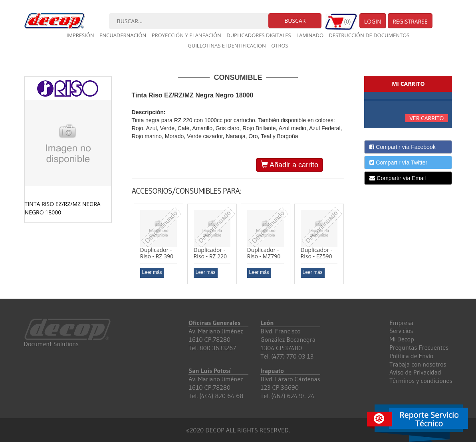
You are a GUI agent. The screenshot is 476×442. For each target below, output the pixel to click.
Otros (279, 45)
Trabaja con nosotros (417, 364)
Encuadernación (122, 35)
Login (372, 21)
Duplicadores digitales (258, 35)
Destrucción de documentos (369, 35)
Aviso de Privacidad (415, 372)
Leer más (152, 272)
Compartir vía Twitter (398, 162)
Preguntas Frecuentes (418, 347)
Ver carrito (427, 118)
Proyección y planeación (186, 35)
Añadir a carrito (289, 165)
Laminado (309, 35)
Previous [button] (126, 247)
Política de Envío (411, 356)
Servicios (401, 331)
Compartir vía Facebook (402, 147)
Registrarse (410, 21)
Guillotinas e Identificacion (227, 45)
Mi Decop (401, 339)
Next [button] (350, 247)
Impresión (80, 35)
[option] (158, 244)
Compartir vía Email (397, 178)
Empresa (401, 323)
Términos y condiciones (420, 381)
